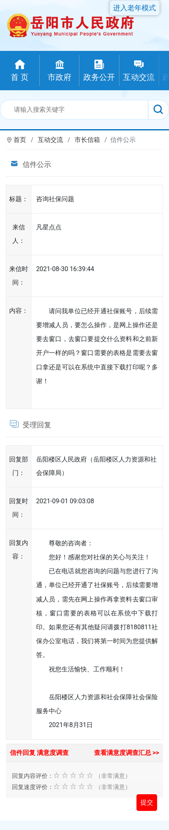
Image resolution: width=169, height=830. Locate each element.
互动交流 (50, 140)
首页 (19, 140)
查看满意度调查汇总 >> (126, 752)
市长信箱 (87, 140)
